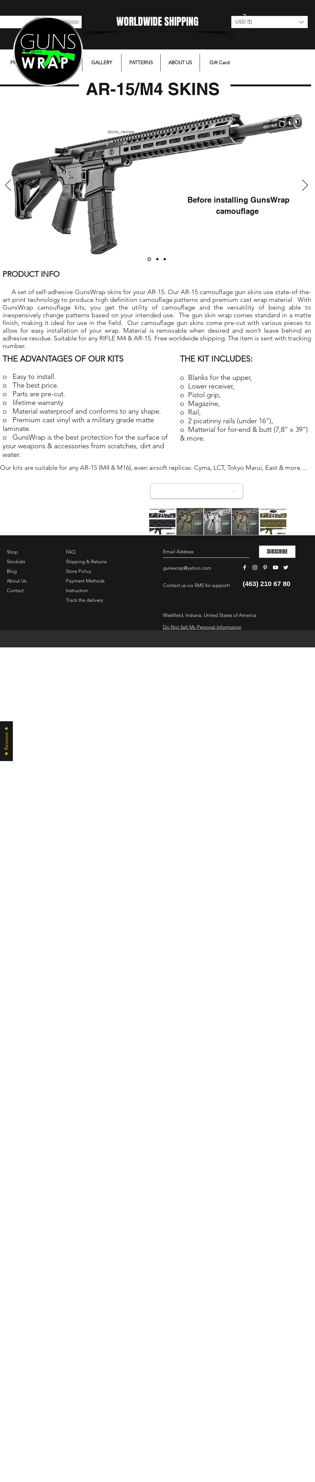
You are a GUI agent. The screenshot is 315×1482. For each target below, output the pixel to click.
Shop (12, 552)
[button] (268, 20)
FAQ (71, 552)
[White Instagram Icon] (255, 567)
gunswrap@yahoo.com (187, 568)
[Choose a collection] (196, 491)
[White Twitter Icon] (286, 567)
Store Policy (78, 571)
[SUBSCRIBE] (277, 552)
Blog (12, 571)
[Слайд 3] (165, 259)
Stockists (16, 561)
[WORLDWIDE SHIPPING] (157, 22)
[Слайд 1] (149, 259)
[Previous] (8, 186)
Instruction (77, 590)
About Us (16, 581)
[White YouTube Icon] (275, 567)
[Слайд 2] (157, 259)
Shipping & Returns (86, 561)
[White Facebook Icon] (244, 567)
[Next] (305, 186)
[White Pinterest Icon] (265, 567)
